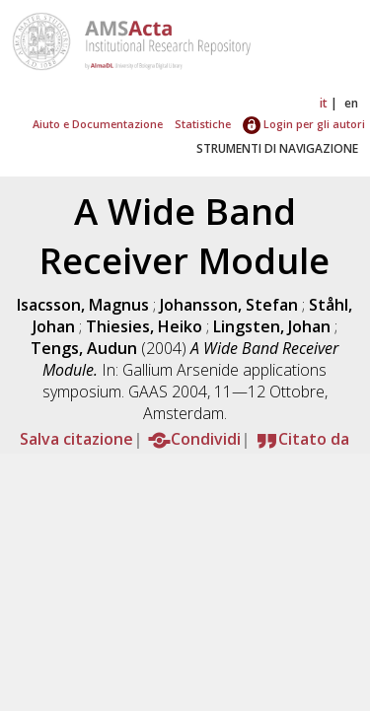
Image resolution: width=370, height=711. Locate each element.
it (324, 103)
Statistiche (203, 123)
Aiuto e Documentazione (98, 123)
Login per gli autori (304, 123)
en (351, 103)
